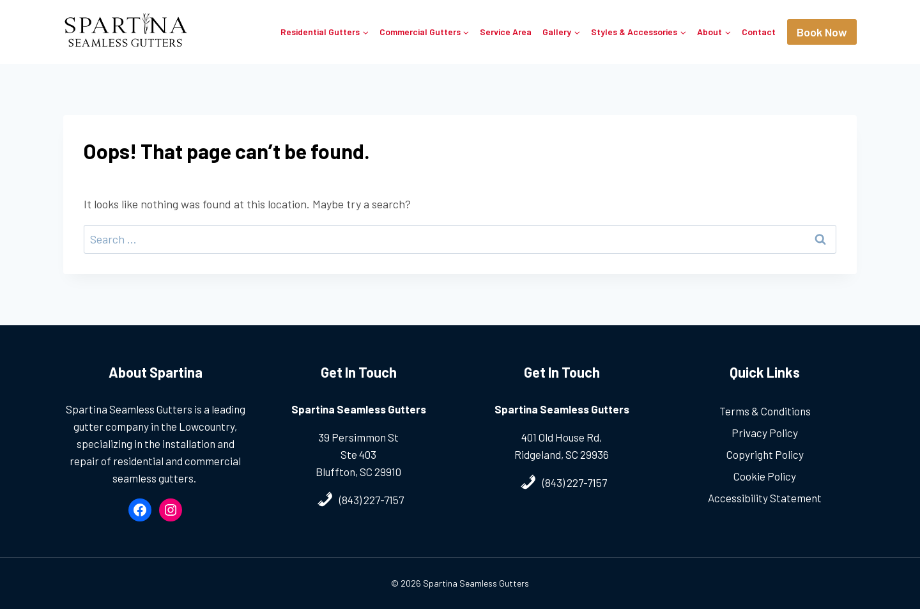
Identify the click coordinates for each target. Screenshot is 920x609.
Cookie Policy (764, 476)
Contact (759, 31)
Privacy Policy (765, 432)
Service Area (506, 31)
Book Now (822, 32)
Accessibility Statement (765, 497)
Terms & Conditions (765, 411)
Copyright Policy (765, 454)
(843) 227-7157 (371, 499)
